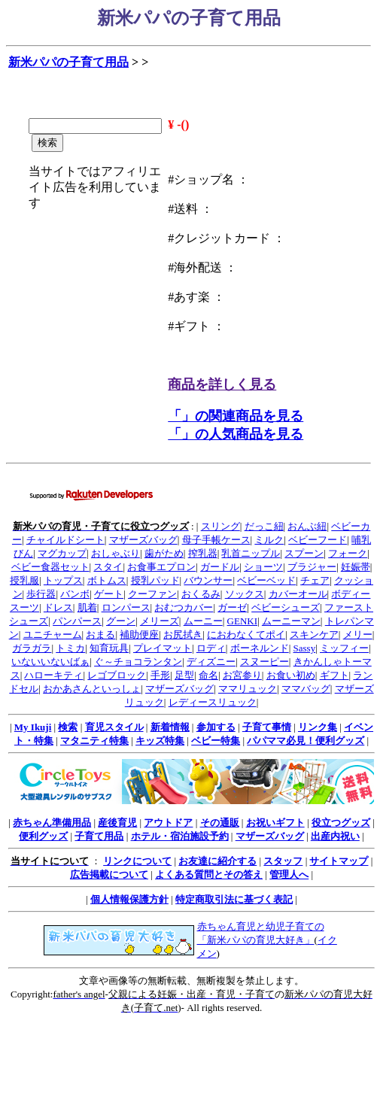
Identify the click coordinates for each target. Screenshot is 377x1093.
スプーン (304, 553)
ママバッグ (305, 688)
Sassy (304, 648)
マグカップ (62, 553)
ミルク (269, 539)
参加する (216, 727)
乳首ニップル (250, 553)
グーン (120, 621)
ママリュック (247, 688)
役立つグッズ (341, 822)
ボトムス (106, 580)
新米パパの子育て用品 (68, 62)
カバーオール (298, 594)
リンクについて (137, 861)
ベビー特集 (215, 740)
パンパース (77, 621)
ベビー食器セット (50, 566)
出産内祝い (335, 836)
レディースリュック (213, 702)
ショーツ (263, 566)
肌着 (87, 607)
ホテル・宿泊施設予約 (180, 836)
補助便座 (139, 634)
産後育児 (117, 822)
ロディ (211, 648)
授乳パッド (155, 580)
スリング (220, 526)
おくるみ (200, 594)
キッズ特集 (159, 740)
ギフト (334, 675)
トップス (63, 580)
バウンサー (208, 580)
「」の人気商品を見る (235, 434)
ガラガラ (31, 648)
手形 (160, 675)
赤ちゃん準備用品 (52, 822)
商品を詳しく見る (222, 384)
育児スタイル (114, 727)
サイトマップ (338, 861)
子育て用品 (98, 836)
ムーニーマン (291, 621)
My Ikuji (32, 727)
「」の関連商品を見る (235, 416)
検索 (68, 727)
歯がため (164, 553)
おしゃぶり (115, 553)
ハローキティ (53, 675)
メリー (357, 634)
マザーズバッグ (143, 539)
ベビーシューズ (285, 607)
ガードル (219, 566)
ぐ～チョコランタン (138, 661)
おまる (100, 634)
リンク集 (317, 727)
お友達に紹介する (217, 861)
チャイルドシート (65, 539)
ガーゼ (232, 607)
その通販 (219, 822)
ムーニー (203, 621)
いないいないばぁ (50, 661)
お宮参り (242, 675)
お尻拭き (182, 634)
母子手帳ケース (216, 539)
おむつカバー (183, 607)
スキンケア (314, 634)
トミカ (70, 648)
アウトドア (168, 822)
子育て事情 (266, 727)
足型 (184, 675)
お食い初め (290, 675)
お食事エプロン (161, 566)
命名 (208, 675)
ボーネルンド (259, 648)
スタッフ (283, 861)
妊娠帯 (355, 566)
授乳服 (24, 580)
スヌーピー (264, 661)
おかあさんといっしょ (92, 688)
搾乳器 (202, 553)
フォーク (347, 553)
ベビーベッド (266, 580)
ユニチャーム (52, 634)
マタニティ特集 (94, 740)
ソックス (244, 594)
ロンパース (126, 607)
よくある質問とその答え (209, 874)
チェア (315, 580)
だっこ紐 (264, 526)
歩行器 (41, 594)
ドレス (58, 607)
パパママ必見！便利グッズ (305, 740)
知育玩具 (109, 648)
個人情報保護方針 (129, 899)
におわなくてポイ (246, 634)
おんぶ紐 (307, 526)
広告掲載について (109, 874)
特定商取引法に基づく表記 (234, 899)
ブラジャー (311, 566)
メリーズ (159, 621)
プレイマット (162, 648)
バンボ (75, 594)
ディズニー (211, 661)
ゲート (108, 594)
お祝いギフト (275, 822)
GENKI (242, 621)
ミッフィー (344, 648)
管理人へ (289, 874)
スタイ (108, 566)
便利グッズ (43, 836)
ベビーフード (317, 539)
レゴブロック (116, 675)
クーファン (152, 594)
